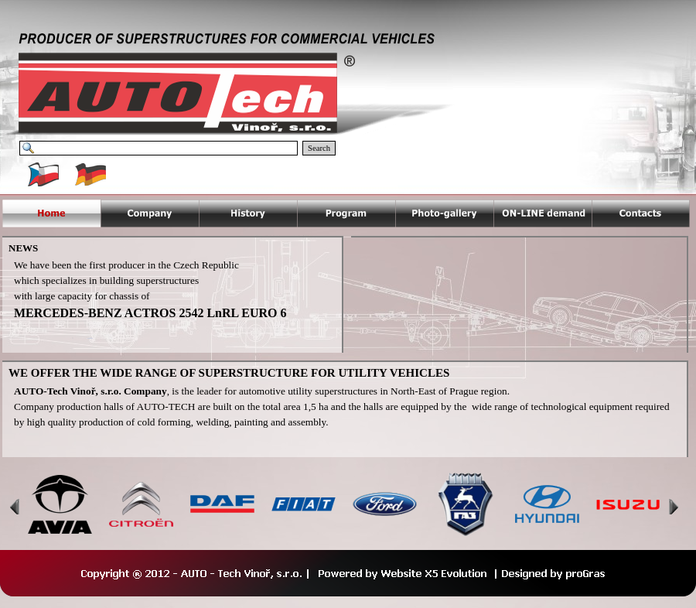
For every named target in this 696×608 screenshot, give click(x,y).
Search (319, 148)
